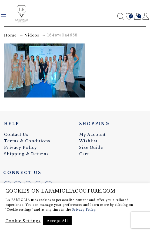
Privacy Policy (20, 147)
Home (10, 35)
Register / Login (145, 16)
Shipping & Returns (26, 154)
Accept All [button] (57, 220)
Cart (137, 16)
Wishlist (129, 16)
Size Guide (91, 147)
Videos (32, 35)
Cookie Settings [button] (23, 220)
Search (120, 16)
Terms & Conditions (27, 141)
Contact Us (16, 134)
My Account (92, 134)
